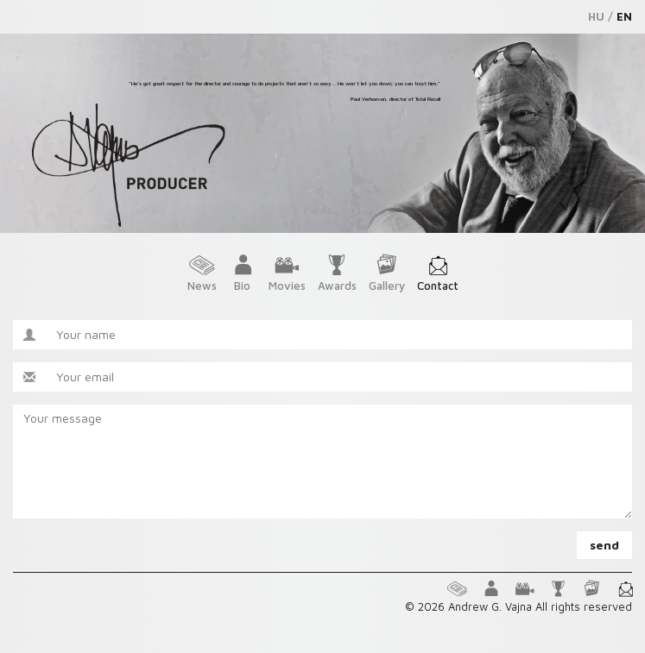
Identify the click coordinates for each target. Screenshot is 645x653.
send (604, 544)
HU (596, 16)
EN (624, 16)
